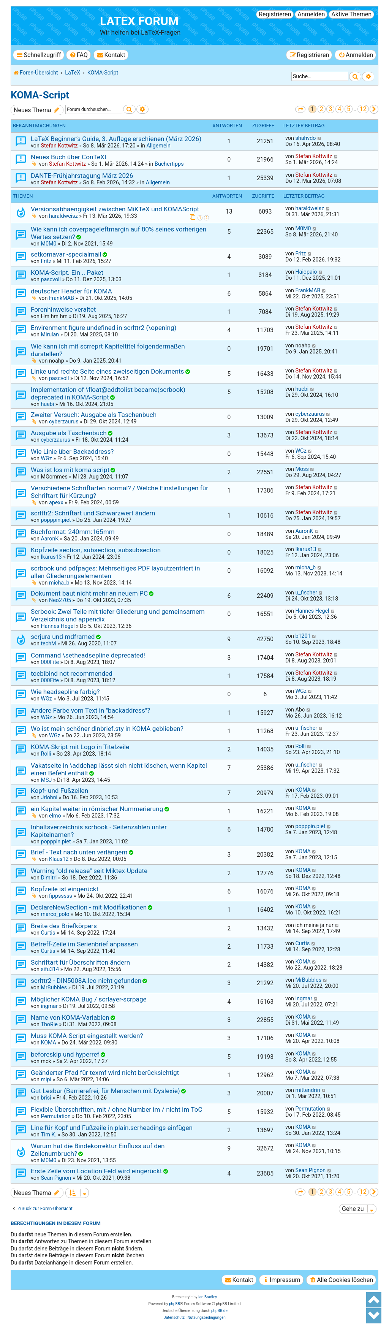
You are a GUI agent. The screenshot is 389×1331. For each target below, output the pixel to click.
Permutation (55, 1116)
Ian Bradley (207, 1297)
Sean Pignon (56, 1178)
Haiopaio (306, 272)
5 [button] (348, 109)
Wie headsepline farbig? (65, 692)
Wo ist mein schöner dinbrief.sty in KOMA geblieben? (107, 728)
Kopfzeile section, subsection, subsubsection (96, 550)
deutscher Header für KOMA (71, 291)
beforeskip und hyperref (65, 1054)
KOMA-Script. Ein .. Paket (67, 272)
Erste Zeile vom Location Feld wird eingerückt (96, 1171)
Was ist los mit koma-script (70, 470)
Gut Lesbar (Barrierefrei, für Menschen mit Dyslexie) (105, 1091)
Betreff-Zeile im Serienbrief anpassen (84, 944)
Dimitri (49, 878)
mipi (46, 1079)
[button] (300, 109)
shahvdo (305, 138)
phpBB (174, 1304)
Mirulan (50, 334)
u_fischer (306, 592)
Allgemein (158, 146)
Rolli (46, 754)
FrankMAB (61, 298)
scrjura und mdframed (63, 636)
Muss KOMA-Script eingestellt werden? (87, 1035)
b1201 (302, 636)
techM (48, 643)
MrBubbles (54, 987)
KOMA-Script (40, 95)
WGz (46, 458)
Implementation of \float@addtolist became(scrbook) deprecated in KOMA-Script (108, 393)
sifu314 (50, 969)
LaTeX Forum (139, 21)
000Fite (50, 662)
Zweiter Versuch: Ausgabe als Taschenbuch (94, 414)
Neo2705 (60, 600)
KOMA (303, 790)
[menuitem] (78, 55)
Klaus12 (59, 859)
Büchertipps (169, 164)
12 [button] (363, 109)
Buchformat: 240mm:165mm (73, 532)
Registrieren (275, 14)
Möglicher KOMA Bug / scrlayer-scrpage (89, 999)
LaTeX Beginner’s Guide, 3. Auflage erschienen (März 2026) (116, 139)
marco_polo (55, 914)
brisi (46, 1098)
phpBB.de (219, 1311)
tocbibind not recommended (71, 673)
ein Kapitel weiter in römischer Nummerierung (97, 809)
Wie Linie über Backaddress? (72, 451)
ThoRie (49, 1024)
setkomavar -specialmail (66, 254)
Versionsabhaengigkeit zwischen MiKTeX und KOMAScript (115, 209)
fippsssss (60, 896)
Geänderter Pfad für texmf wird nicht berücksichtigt (105, 1072)
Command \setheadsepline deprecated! (88, 655)
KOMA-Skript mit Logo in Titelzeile (80, 747)
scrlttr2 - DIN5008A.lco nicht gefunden (86, 980)
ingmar (49, 1006)
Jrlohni (49, 797)
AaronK (50, 539)
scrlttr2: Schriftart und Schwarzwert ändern (93, 513)
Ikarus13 (51, 557)
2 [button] (321, 109)
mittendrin (307, 1090)
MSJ (46, 780)
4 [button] (339, 109)
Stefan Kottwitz (59, 146)
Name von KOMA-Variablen (70, 1017)
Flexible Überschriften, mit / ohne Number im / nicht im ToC (116, 1109)
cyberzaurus (64, 421)
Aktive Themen (351, 14)
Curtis (48, 933)
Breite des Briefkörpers (64, 926)
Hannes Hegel (57, 626)
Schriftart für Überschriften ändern (80, 962)
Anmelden (311, 14)
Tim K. (48, 1134)
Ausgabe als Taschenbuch (69, 433)
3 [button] (330, 109)
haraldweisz (63, 216)
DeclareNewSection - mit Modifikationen (89, 907)
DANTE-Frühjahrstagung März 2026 (82, 175)
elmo (55, 816)
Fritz (46, 261)
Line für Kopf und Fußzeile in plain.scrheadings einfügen (112, 1127)
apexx (56, 502)
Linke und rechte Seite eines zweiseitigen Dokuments (107, 371)
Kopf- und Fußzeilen (59, 790)
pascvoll (51, 279)
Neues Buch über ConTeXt (68, 157)
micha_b (59, 583)
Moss (301, 469)
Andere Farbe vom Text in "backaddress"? (90, 710)
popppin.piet (56, 520)
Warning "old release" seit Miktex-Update (89, 871)
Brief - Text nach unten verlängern (79, 852)
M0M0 (48, 244)
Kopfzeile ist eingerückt (64, 889)
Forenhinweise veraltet (63, 309)
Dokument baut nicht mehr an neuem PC (89, 593)
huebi (47, 404)
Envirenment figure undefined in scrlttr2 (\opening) (104, 327)
